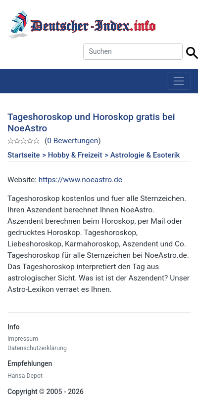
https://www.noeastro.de (80, 179)
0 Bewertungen (72, 140)
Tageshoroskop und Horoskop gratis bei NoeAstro (91, 122)
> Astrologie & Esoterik (142, 155)
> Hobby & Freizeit (72, 155)
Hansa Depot (25, 375)
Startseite (23, 155)
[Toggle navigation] (179, 81)
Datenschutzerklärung (37, 348)
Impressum (22, 338)
